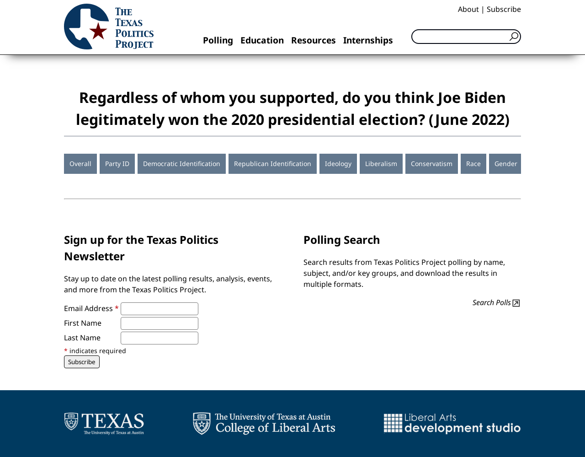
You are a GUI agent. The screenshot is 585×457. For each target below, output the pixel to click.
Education (262, 40)
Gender (506, 163)
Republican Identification (272, 163)
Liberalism (381, 163)
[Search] (466, 36)
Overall (80, 163)
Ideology (338, 163)
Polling (218, 40)
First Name (82, 323)
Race (473, 163)
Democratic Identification (181, 163)
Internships (368, 40)
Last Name (82, 338)
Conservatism (431, 163)
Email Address (91, 308)
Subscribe (504, 9)
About (468, 9)
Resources (313, 40)
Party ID (117, 163)
